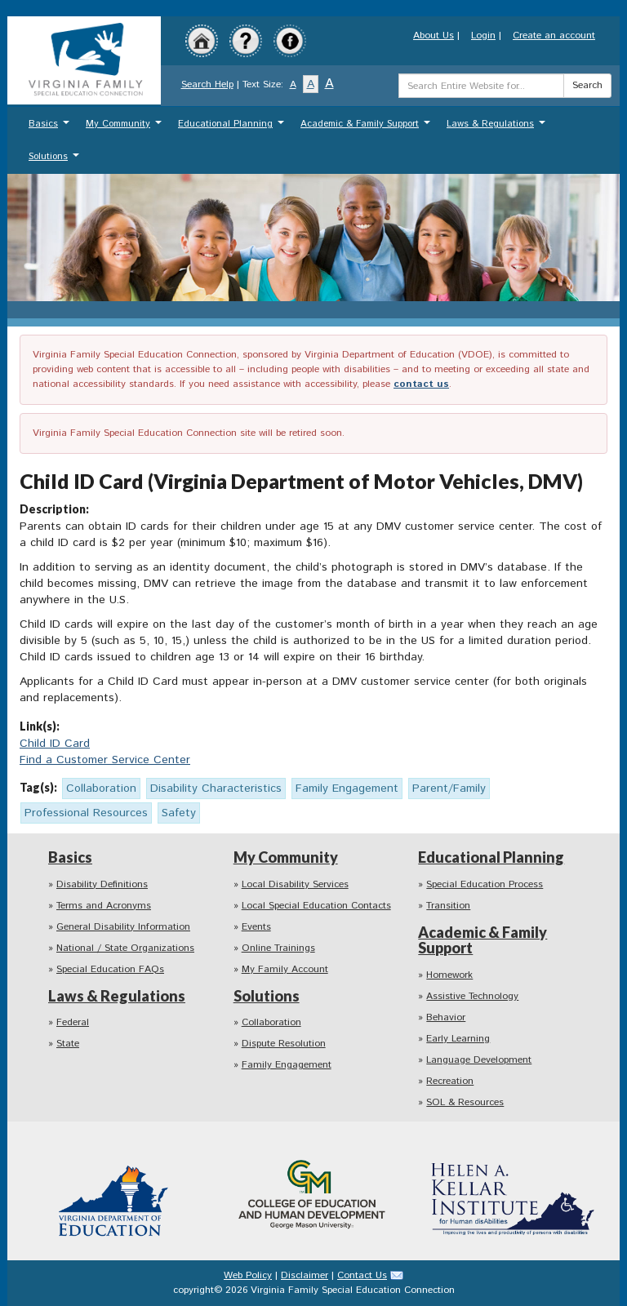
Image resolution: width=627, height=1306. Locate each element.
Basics (51, 128)
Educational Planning (233, 128)
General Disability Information (123, 927)
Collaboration (271, 1022)
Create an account (554, 35)
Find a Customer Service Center (105, 760)
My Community (126, 128)
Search (587, 85)
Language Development (478, 1060)
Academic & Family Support (367, 128)
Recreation (450, 1081)
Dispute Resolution (284, 1044)
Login (483, 35)
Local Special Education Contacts (316, 906)
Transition (448, 906)
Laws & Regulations (498, 128)
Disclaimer (304, 1275)
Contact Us (362, 1275)
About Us (433, 35)
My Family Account (285, 969)
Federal (72, 1022)
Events (256, 927)
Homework (449, 975)
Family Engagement (286, 1065)
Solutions (56, 160)
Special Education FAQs (110, 969)
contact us (421, 384)
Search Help (207, 84)
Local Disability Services (295, 884)
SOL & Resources (465, 1102)
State (67, 1044)
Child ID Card (55, 743)
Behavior (445, 1017)
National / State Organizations (125, 948)
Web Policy (248, 1275)
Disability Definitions (102, 884)
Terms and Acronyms (103, 906)
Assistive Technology (472, 996)
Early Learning (458, 1039)
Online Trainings (278, 948)
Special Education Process (484, 884)
